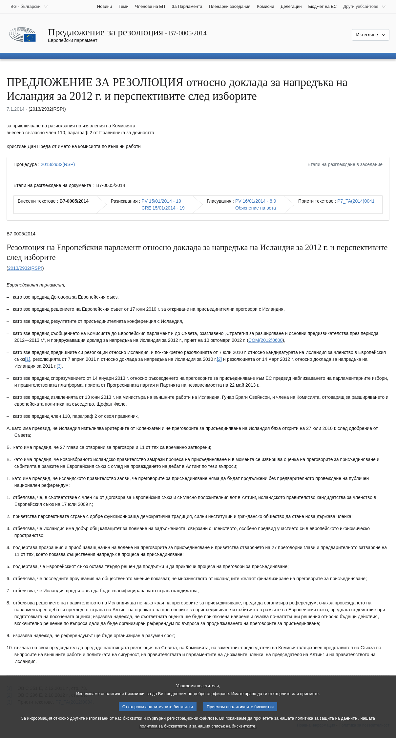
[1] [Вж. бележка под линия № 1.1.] (27, 359)
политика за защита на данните (326, 725)
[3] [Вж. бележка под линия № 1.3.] (59, 366)
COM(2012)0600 (265, 340)
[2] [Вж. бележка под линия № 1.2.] (219, 359)
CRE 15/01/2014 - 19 (163, 208)
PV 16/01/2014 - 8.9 (255, 201)
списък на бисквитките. (234, 733)
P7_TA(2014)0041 (355, 201)
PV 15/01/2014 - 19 (161, 201)
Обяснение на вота (255, 208)
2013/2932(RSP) (58, 164)
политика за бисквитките (163, 733)
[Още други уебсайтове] (364, 6)
